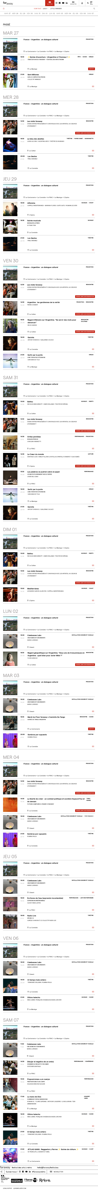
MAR (7, 13)
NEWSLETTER (56, 1172)
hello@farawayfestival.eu (47, 1168)
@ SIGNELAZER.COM (19, 1188)
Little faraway (56, 8)
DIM (44, 13)
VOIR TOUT (37, 8)
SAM (37, 13)
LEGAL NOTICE (7, 1188)
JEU (22, 13)
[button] (49, 3)
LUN (52, 13)
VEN (30, 13)
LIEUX (45, 8)
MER (15, 13)
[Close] (91, 3)
